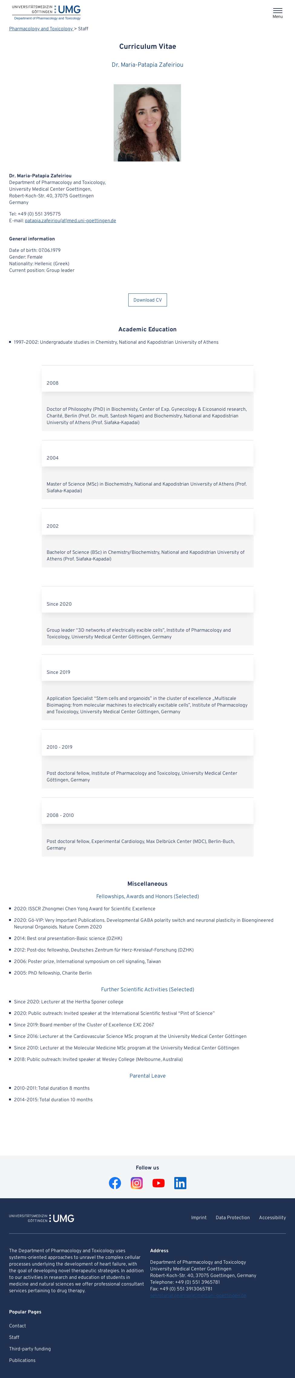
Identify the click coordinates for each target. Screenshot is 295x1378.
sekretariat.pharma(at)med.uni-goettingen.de (198, 1296)
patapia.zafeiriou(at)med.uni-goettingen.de (70, 221)
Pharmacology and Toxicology (41, 29)
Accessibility (272, 1218)
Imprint (199, 1218)
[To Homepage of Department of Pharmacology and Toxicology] (41, 1219)
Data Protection (233, 1218)
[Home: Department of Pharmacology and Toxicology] (46, 13)
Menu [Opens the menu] (278, 16)
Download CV (147, 300)
